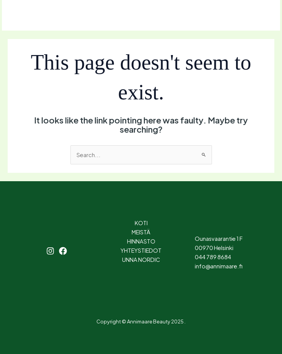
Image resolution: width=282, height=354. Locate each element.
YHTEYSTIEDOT (141, 250)
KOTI (141, 222)
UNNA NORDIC (141, 259)
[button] (244, 15)
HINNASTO (141, 241)
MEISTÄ (141, 232)
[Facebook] (54, 15)
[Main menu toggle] (18, 15)
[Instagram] (37, 15)
